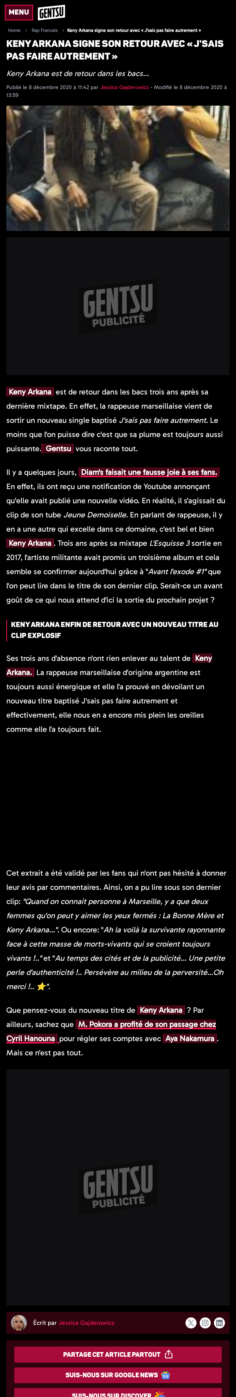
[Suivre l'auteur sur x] (191, 1322)
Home (14, 30)
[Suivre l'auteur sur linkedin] (219, 1322)
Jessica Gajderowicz (125, 87)
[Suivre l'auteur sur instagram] (205, 1322)
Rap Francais (45, 30)
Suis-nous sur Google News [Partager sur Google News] (118, 1375)
